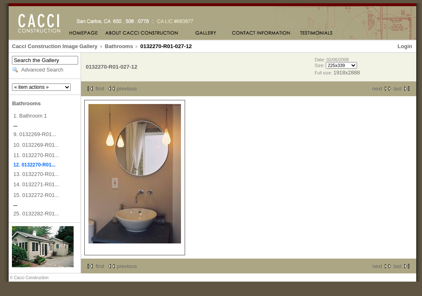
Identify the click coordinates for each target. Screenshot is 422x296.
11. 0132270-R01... (36, 155)
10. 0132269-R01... (36, 145)
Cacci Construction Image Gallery (54, 46)
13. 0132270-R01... (36, 174)
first (99, 89)
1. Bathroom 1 (30, 116)
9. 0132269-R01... (34, 134)
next (377, 89)
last (397, 89)
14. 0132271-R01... (36, 184)
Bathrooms (119, 46)
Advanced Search (42, 70)
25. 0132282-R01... (36, 213)
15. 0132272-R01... (36, 195)
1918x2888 (347, 72)
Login (405, 46)
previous (127, 89)
